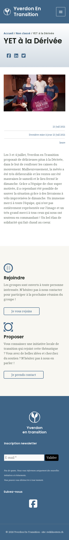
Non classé (23, 33)
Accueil (8, 33)
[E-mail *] (24, 457)
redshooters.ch (55, 532)
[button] (22, 311)
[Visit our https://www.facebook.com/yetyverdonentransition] (33, 503)
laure (62, 142)
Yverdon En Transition (27, 11)
